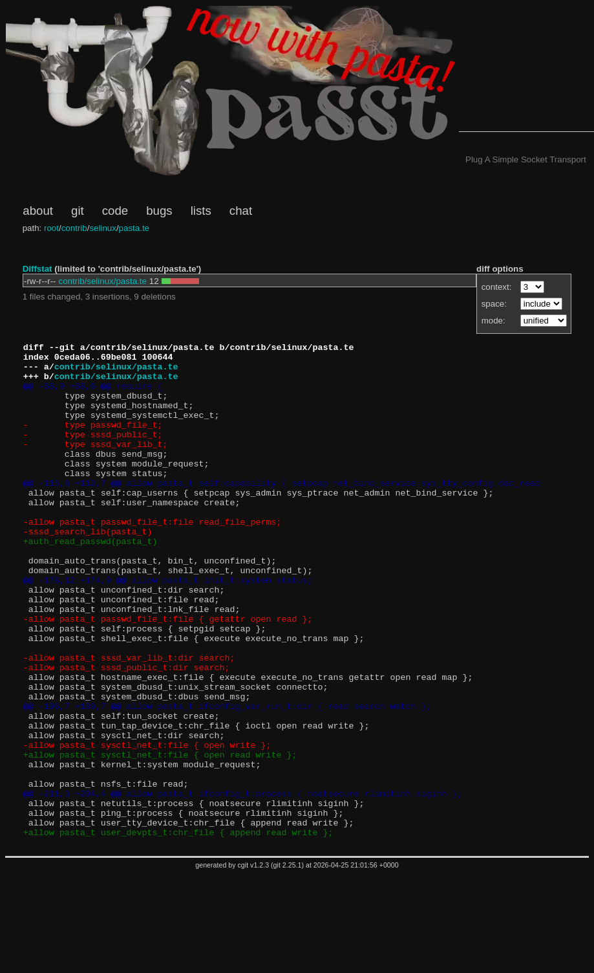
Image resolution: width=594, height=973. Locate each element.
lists (201, 210)
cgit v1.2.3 (254, 964)
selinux (102, 228)
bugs (159, 210)
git (77, 210)
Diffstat (37, 269)
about (38, 210)
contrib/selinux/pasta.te (103, 281)
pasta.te (134, 228)
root (51, 228)
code (115, 210)
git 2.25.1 (287, 964)
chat (240, 210)
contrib (74, 228)
